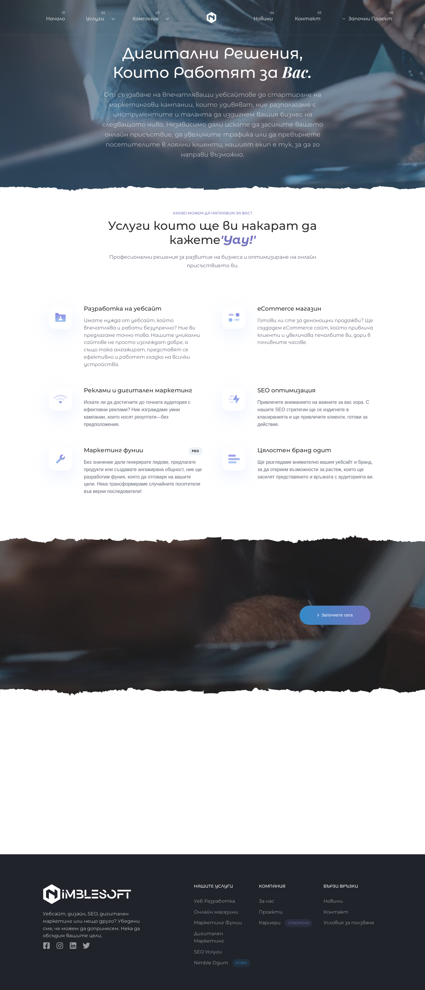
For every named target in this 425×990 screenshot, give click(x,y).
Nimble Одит (222, 963)
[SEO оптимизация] (299, 407)
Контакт (308, 16)
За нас (266, 901)
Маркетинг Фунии (218, 922)
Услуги (100, 16)
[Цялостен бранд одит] (299, 464)
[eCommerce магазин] (299, 326)
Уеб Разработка (214, 901)
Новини (264, 16)
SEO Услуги (208, 952)
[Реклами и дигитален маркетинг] (126, 407)
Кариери (286, 923)
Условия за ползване (348, 922)
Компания (151, 16)
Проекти (271, 912)
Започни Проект (367, 16)
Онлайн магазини (216, 912)
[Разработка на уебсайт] (126, 337)
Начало (55, 16)
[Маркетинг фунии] (126, 471)
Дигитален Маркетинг (209, 937)
